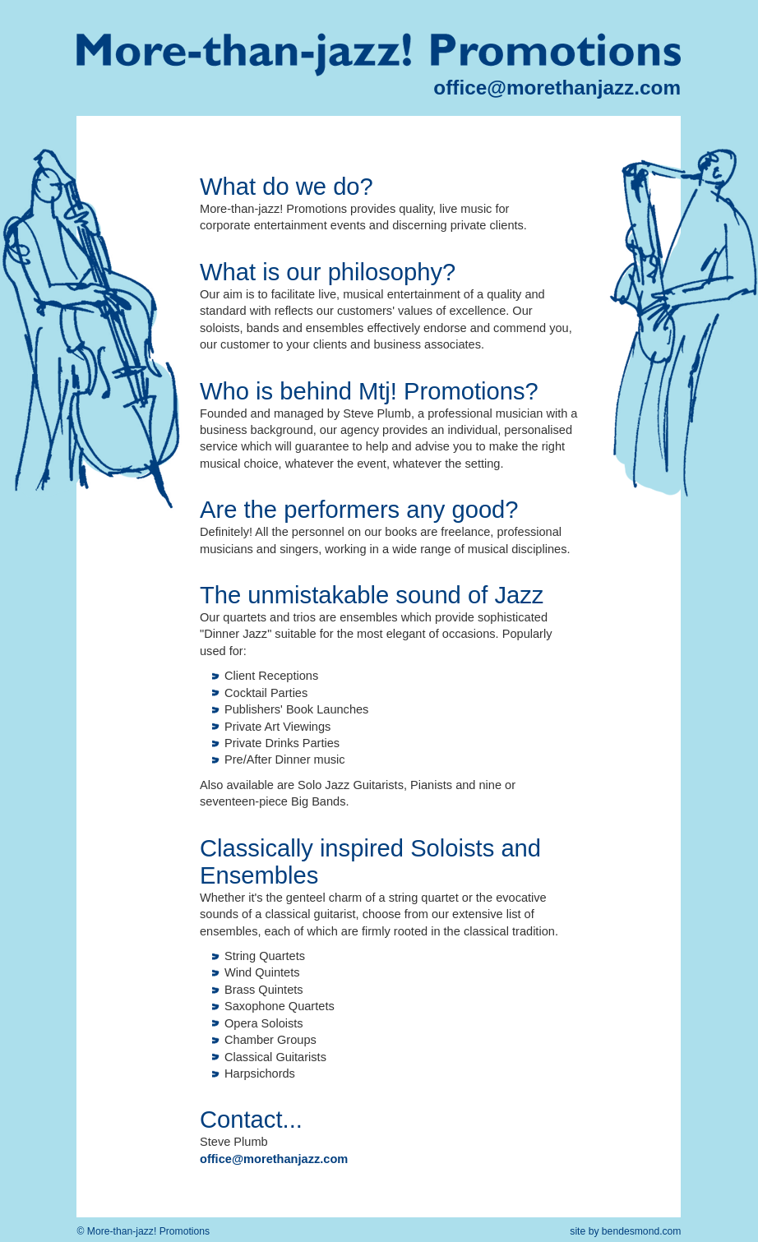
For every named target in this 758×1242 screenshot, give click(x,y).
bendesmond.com (642, 1231)
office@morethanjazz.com (557, 87)
